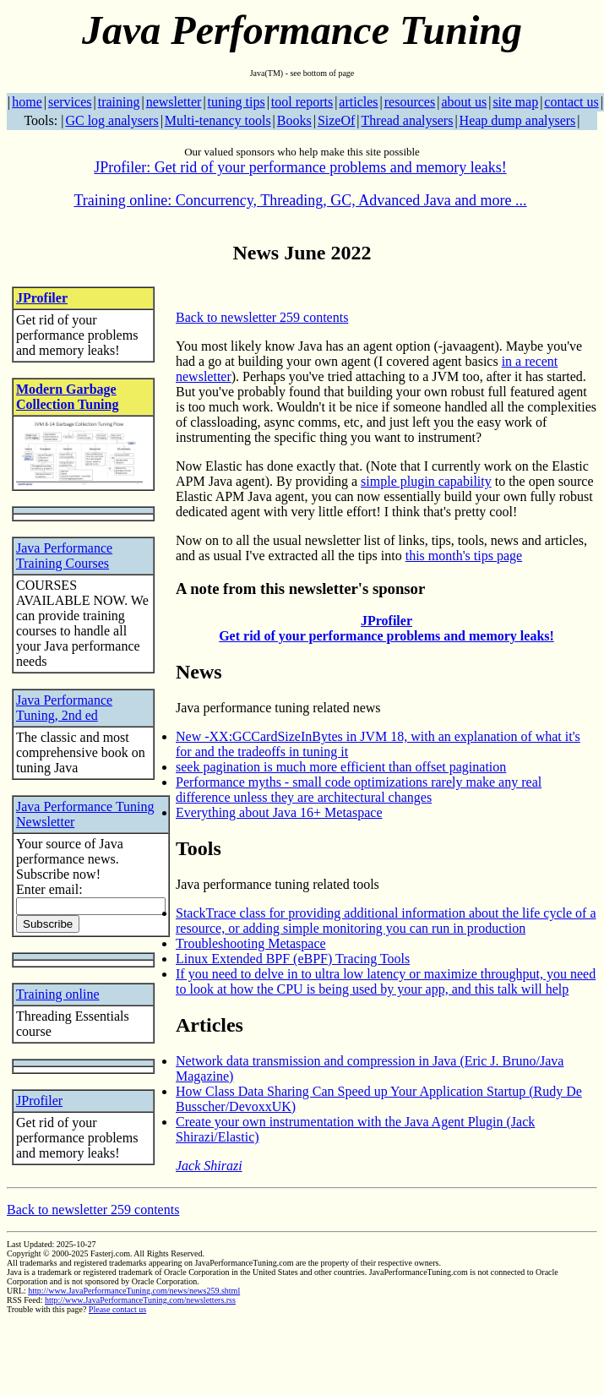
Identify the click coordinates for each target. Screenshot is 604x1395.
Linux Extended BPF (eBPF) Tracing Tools (293, 958)
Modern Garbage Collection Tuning (67, 396)
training (119, 102)
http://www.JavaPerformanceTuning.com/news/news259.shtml (134, 1290)
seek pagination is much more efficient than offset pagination (341, 767)
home (27, 102)
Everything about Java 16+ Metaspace (279, 812)
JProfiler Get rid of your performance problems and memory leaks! (386, 628)
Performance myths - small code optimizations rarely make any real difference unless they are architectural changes (358, 789)
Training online (58, 994)
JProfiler (42, 298)
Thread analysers (408, 120)
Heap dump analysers (518, 120)
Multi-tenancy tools (218, 120)
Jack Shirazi (209, 1165)
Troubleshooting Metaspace (251, 943)
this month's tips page (463, 555)
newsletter (174, 102)
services (70, 102)
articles (358, 102)
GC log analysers (111, 120)
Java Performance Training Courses (64, 555)
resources (409, 102)
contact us (571, 102)
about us (464, 102)
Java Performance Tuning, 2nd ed (64, 707)
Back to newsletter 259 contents (262, 317)
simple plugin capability (426, 481)
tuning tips (236, 102)
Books (294, 120)
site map (515, 102)
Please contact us (117, 1309)
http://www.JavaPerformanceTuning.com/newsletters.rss (140, 1300)
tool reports (302, 102)
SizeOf (336, 120)
